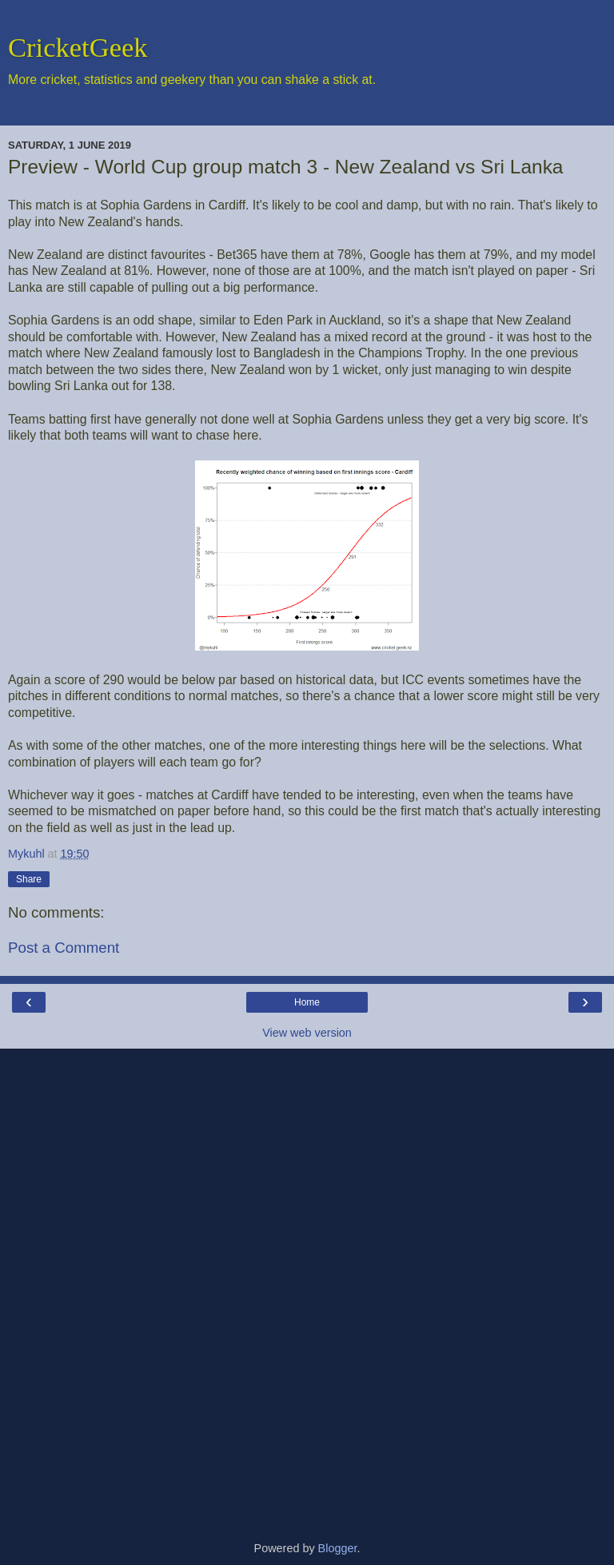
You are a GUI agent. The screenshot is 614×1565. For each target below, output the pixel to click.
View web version (307, 1032)
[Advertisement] (307, 1288)
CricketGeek (78, 47)
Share (29, 879)
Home (307, 1002)
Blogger (337, 1548)
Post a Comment (63, 947)
